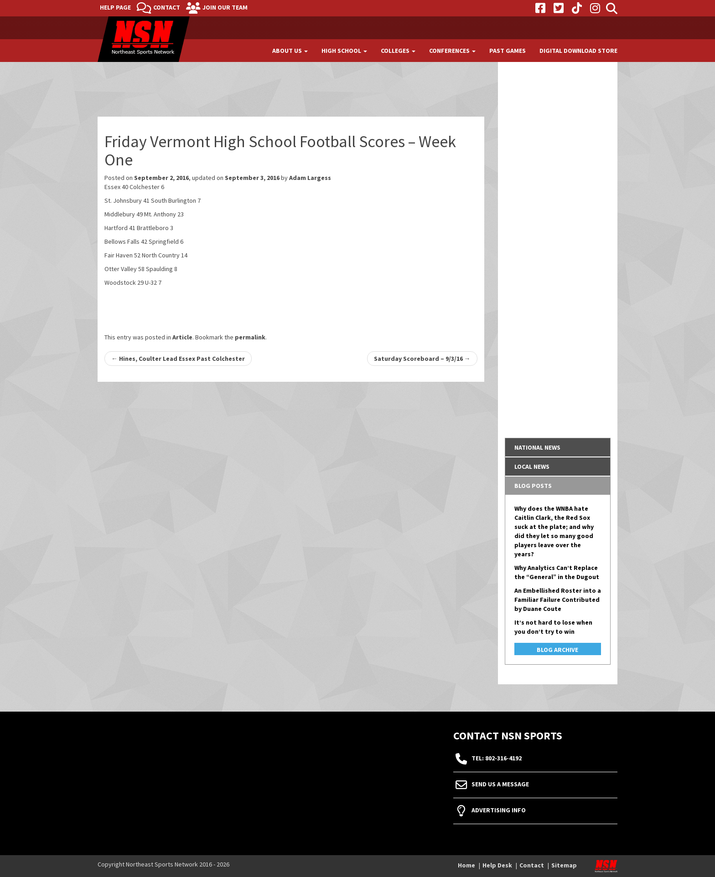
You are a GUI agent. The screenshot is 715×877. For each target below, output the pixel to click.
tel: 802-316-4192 (496, 758)
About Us (290, 50)
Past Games (507, 50)
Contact (166, 7)
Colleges (398, 50)
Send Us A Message (500, 784)
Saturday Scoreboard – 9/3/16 (422, 358)
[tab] (558, 447)
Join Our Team (225, 7)
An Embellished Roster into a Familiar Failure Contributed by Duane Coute (557, 599)
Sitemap (564, 865)
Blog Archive (557, 650)
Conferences (452, 50)
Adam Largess (310, 178)
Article (182, 337)
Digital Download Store (578, 50)
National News (537, 447)
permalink (250, 337)
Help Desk (497, 865)
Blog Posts (533, 486)
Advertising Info (498, 810)
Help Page (115, 7)
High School (344, 50)
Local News (531, 466)
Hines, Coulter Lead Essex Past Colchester (178, 358)
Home (466, 865)
